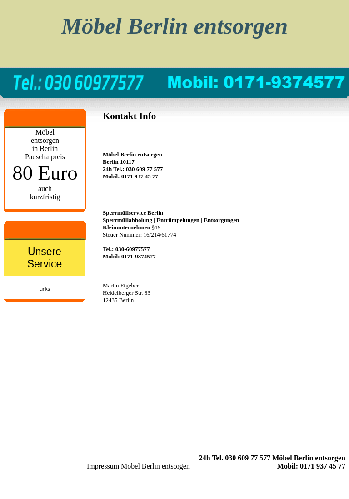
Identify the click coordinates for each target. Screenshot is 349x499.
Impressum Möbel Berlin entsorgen (138, 466)
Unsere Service (44, 258)
